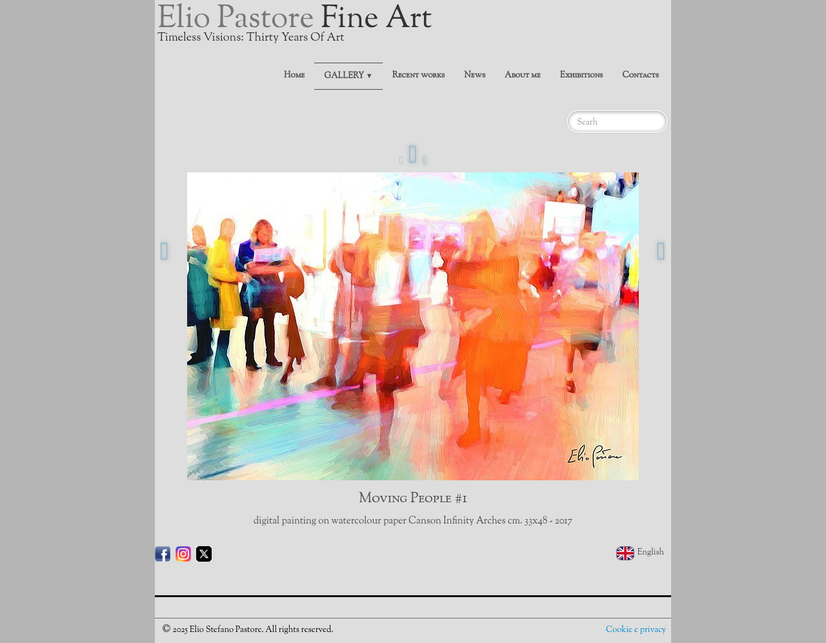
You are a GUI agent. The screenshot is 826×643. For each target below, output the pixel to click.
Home (294, 75)
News (474, 75)
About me (523, 75)
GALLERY (348, 76)
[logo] (299, 28)
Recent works (418, 75)
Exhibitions (581, 75)
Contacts (640, 75)
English (641, 552)
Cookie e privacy (636, 630)
